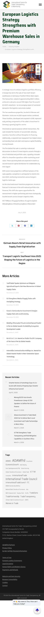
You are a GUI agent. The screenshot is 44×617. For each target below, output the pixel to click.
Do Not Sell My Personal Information (14, 551)
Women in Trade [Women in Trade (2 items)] (12, 503)
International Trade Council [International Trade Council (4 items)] (21, 479)
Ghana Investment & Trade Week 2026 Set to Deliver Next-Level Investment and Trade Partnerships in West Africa (26, 419)
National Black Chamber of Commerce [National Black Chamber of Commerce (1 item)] (15, 489)
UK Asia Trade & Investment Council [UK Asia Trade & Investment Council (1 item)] (15, 500)
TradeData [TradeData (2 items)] (33, 492)
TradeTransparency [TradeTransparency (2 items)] (27, 496)
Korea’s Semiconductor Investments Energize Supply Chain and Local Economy (22, 312)
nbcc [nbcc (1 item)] (27, 489)
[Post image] (3, 283)
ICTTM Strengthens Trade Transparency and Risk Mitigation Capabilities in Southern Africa (25, 435)
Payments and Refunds (10, 569)
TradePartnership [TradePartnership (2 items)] (12, 496)
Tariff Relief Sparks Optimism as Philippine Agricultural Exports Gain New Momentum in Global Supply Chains (24, 286)
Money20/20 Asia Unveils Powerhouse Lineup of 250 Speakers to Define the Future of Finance (25, 402)
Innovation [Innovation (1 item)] (8, 476)
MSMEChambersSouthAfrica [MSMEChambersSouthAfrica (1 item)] (13, 486)
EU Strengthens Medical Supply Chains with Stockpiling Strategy (21, 300)
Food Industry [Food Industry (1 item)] (23, 465)
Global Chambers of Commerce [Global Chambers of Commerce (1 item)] (13, 472)
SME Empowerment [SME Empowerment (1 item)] (11, 493)
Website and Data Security (11, 576)
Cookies (5, 582)
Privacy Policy (7, 548)
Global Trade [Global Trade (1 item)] (26, 472)
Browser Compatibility (9, 579)
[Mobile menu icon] (40, 4)
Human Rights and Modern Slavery (13, 566)
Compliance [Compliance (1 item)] (29, 461)
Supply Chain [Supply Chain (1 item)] (20, 493)
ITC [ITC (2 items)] (28, 482)
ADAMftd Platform (8, 544)
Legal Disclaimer (7, 563)
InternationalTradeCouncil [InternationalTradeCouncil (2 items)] (16, 482)
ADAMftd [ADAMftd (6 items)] (18, 460)
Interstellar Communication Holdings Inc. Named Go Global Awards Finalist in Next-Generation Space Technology (24, 353)
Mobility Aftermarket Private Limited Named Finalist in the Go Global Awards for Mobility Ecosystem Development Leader (24, 326)
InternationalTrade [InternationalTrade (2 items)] (19, 475)
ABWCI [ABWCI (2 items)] (8, 460)
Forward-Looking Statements (12, 560)
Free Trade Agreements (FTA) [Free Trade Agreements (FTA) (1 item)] (13, 468)
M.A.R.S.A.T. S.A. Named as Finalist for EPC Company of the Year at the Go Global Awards (24, 340)
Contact (5, 585)
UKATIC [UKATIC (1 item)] (27, 500)
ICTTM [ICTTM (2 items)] (32, 471)
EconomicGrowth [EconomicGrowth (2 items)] (12, 464)
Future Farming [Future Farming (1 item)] (25, 468)
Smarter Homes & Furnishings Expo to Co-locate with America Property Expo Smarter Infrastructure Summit (23, 385)
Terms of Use (6, 557)
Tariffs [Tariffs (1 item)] (26, 493)
